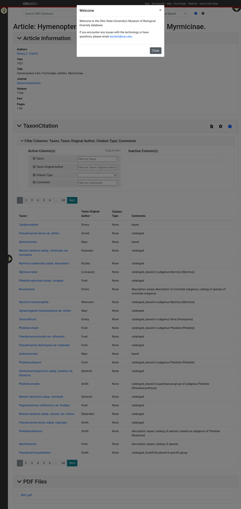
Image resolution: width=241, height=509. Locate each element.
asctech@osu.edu (121, 36)
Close (155, 50)
